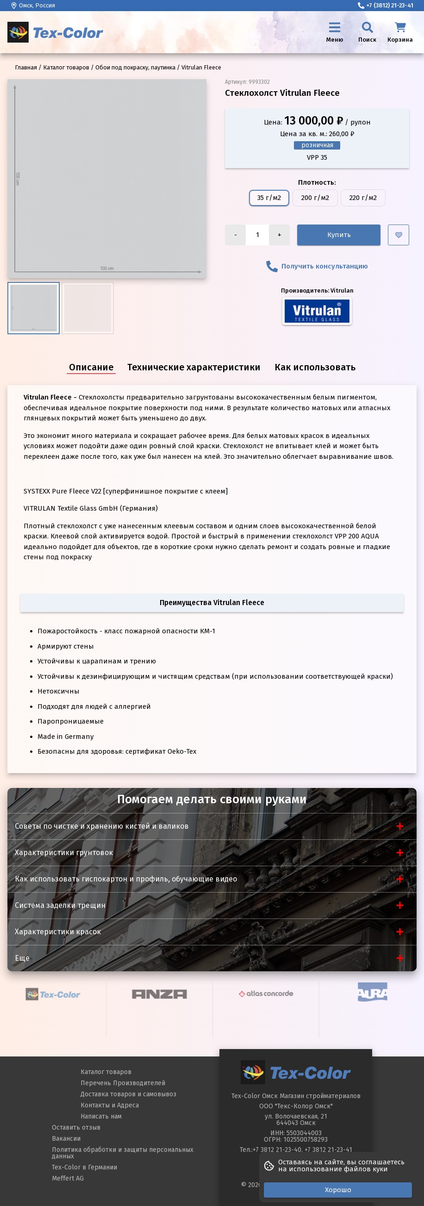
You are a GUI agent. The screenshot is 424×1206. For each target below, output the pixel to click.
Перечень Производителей (123, 1083)
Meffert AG (68, 1178)
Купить (339, 235)
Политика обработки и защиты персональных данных (122, 1153)
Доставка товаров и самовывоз (128, 1094)
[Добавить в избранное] (398, 235)
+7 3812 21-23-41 (328, 1150)
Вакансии (66, 1139)
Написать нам (101, 1116)
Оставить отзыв (76, 1127)
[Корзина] (400, 32)
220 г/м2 (363, 198)
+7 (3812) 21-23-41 (385, 5)
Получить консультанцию (317, 266)
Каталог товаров (106, 1072)
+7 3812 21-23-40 (277, 1150)
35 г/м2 (269, 198)
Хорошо (338, 1190)
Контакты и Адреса (110, 1105)
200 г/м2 (315, 198)
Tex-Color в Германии (84, 1167)
